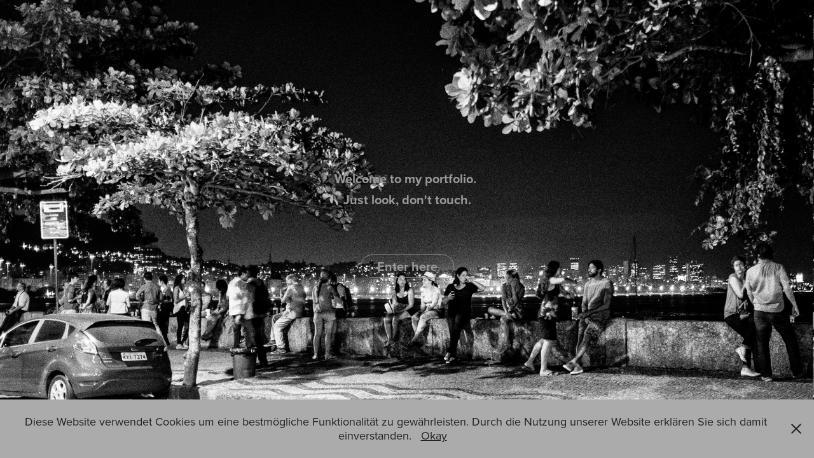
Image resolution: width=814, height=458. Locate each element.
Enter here (407, 266)
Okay (434, 435)
